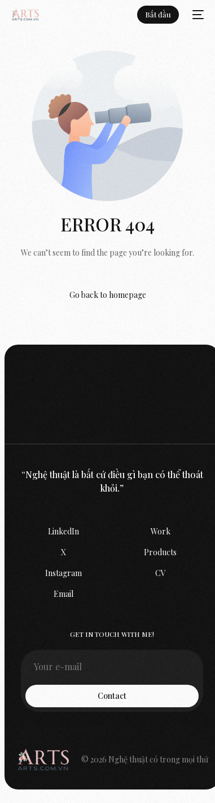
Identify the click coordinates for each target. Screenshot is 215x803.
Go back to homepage (107, 294)
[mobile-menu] (197, 14)
